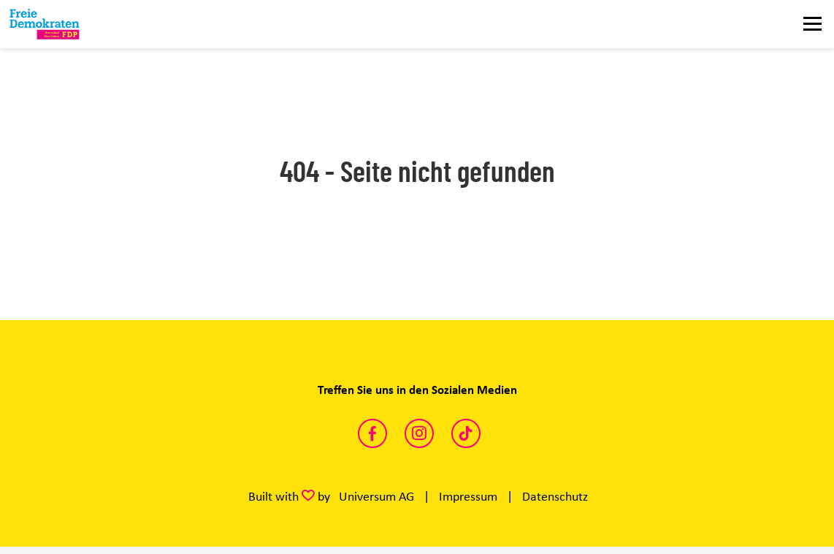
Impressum (468, 496)
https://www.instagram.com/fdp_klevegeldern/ (419, 433)
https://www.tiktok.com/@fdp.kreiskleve (466, 433)
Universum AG (376, 496)
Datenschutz (555, 496)
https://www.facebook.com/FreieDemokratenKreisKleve (372, 433)
